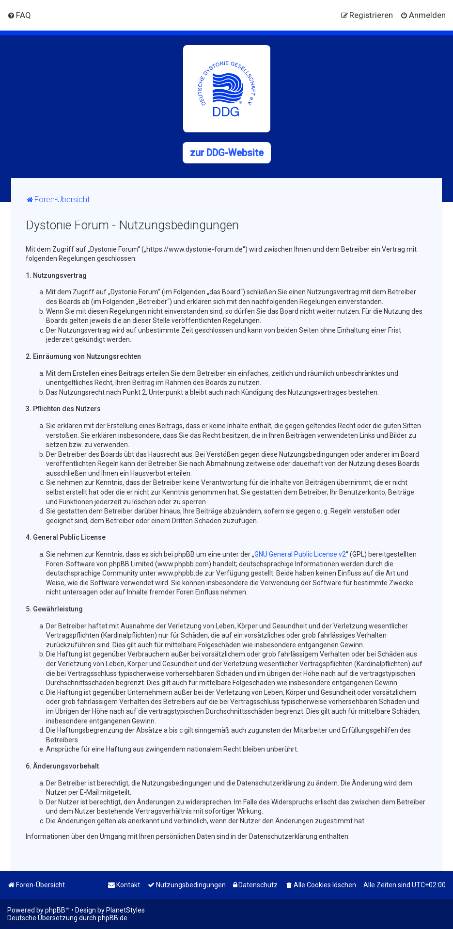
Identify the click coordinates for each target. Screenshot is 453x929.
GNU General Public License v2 (300, 554)
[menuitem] (19, 15)
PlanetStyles (125, 910)
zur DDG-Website (227, 153)
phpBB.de (112, 918)
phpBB (55, 910)
